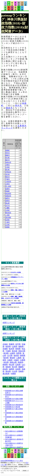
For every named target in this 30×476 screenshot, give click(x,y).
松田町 (7, 220)
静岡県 (22, 355)
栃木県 (11, 349)
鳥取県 (20, 362)
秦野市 (7, 198)
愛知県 (12, 358)
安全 (19, 8)
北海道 (5, 344)
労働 (22, 8)
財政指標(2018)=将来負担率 (14, 405)
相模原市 (8, 196)
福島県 (21, 346)
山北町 (7, 224)
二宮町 (7, 215)
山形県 (14, 346)
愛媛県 (21, 367)
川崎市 (7, 165)
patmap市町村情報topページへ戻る (12, 460)
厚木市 (18, 105)
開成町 (7, 191)
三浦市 (7, 222)
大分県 (14, 371)
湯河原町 (8, 217)
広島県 (18, 365)
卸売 (19, 4)
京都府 (9, 360)
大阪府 (16, 360)
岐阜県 (6, 358)
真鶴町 (7, 227)
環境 (15, 8)
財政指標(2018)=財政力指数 (14, 398)
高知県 (5, 369)
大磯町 (7, 208)
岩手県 (18, 344)
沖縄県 (13, 374)
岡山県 (11, 365)
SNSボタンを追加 (16, 272)
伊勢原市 (8, 172)
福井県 (16, 355)
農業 (15, 4)
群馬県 (18, 349)
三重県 (18, 358)
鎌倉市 (9, 108)
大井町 (7, 210)
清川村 (7, 174)
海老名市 (8, 162)
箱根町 (7, 150)
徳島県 (8, 367)
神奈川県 (21, 351)
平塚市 (7, 179)
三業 (25, 4)
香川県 (14, 367)
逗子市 (7, 205)
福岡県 (11, 369)
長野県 (18, 353)
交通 (12, 8)
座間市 (7, 200)
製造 (12, 4)
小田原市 (8, 181)
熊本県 (8, 371)
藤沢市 (7, 160)
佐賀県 (18, 369)
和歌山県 (13, 362)
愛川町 (7, 169)
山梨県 (12, 353)
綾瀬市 (7, 188)
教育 (9, 8)
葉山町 (7, 203)
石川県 (9, 355)
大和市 (7, 184)
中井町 (7, 167)
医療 (5, 8)
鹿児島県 (6, 374)
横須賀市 (8, 212)
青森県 (11, 344)
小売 (22, 4)
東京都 (14, 351)
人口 (5, 4)
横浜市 (7, 176)
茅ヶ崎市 (8, 186)
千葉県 (8, 351)
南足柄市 (8, 193)
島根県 (5, 365)
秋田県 (8, 346)
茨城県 (5, 349)
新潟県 (6, 353)
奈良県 (6, 362)
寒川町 (7, 157)
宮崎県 (21, 371)
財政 (9, 4)
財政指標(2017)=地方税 (12, 407)
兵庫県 (22, 360)
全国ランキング (9, 323)
